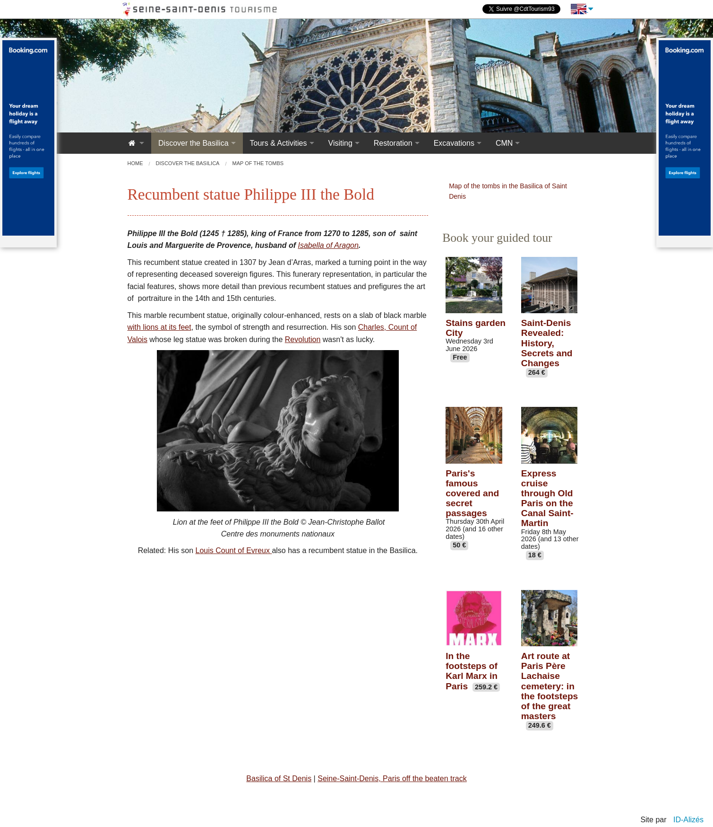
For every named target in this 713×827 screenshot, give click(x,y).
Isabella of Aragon (328, 245)
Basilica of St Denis (278, 778)
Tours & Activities (278, 143)
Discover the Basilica (193, 143)
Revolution (303, 339)
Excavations (454, 143)
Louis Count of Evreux (234, 550)
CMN (504, 143)
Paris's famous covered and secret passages (472, 493)
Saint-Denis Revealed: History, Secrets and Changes (547, 343)
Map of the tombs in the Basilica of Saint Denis (508, 191)
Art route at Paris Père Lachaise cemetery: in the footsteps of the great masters (549, 686)
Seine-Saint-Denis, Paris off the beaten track (392, 778)
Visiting (340, 143)
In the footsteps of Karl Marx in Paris (472, 671)
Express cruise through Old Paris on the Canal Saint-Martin (547, 498)
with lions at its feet (159, 327)
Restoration (393, 143)
